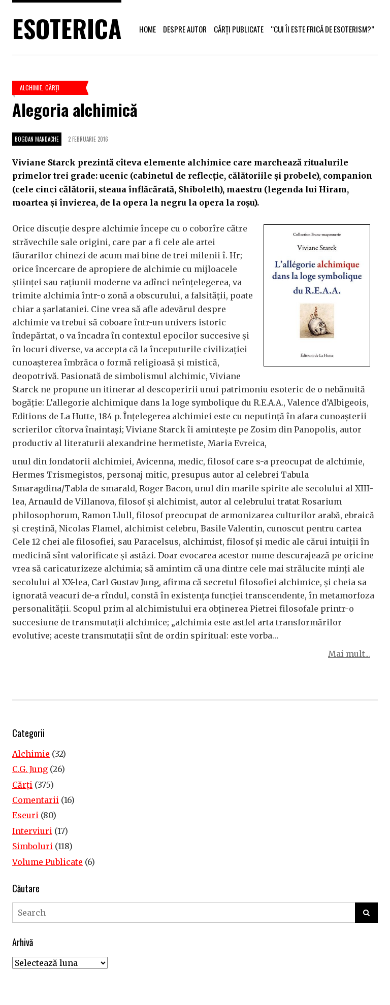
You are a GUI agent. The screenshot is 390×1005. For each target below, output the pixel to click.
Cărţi (52, 87)
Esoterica (66, 28)
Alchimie (31, 87)
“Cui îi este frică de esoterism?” (322, 29)
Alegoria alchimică (75, 109)
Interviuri (32, 831)
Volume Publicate (47, 862)
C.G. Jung (30, 769)
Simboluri (32, 846)
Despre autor (185, 29)
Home (147, 29)
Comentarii (35, 800)
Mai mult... (349, 654)
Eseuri (25, 815)
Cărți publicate (239, 29)
